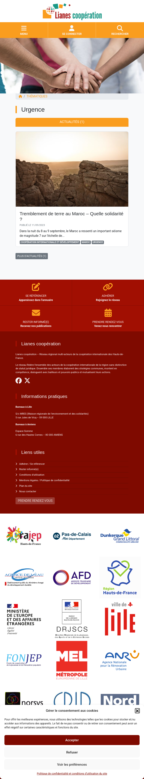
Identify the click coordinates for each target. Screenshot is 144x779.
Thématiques (37, 96)
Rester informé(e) (29, 469)
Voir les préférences (72, 765)
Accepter (72, 740)
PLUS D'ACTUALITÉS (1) (31, 256)
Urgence (98, 242)
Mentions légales (28, 480)
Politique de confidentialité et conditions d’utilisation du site (72, 773)
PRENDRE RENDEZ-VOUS (35, 500)
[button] (137, 710)
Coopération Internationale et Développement (50, 242)
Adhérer (23, 464)
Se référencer (37, 464)
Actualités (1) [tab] (72, 122)
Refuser (72, 752)
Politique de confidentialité (55, 480)
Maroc (86, 242)
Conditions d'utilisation (31, 474)
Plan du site (25, 485)
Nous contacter (27, 491)
